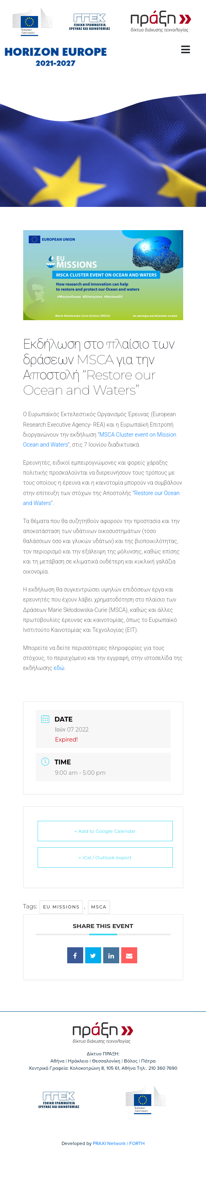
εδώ (59, 668)
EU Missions (61, 907)
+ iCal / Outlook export (105, 857)
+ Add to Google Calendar (105, 831)
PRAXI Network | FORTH (119, 1143)
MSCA (99, 907)
